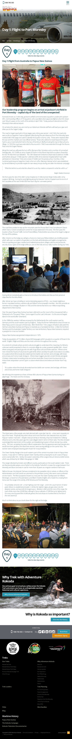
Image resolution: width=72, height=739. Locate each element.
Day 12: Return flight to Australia (56, 51)
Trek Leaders (7, 687)
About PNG (40, 704)
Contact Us (29, 632)
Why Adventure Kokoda (45, 661)
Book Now (63, 632)
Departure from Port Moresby (45, 699)
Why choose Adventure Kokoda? (16, 594)
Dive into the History (60, 620)
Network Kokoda (8, 734)
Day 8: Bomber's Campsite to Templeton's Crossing (38, 51)
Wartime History (10, 716)
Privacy (37, 732)
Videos (39, 683)
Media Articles (41, 681)
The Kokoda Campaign (10, 723)
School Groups (6, 674)
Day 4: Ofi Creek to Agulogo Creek (26, 51)
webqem (64, 732)
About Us (39, 664)
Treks (5, 657)
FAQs (4, 707)
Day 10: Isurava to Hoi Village (49, 51)
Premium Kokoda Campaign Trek (10, 671)
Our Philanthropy (41, 674)
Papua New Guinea (9, 720)
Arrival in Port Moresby (43, 694)
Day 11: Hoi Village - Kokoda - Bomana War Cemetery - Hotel (53, 51)
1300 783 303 (8, 2)
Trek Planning (42, 687)
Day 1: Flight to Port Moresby (15, 51)
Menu (67, 3)
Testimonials (40, 679)
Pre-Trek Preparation (42, 689)
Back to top (36, 628)
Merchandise (42, 707)
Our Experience (41, 671)
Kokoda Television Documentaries (14, 726)
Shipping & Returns (45, 732)
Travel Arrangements (42, 692)
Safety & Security (41, 676)
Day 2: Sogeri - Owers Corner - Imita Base (19, 51)
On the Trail (40, 697)
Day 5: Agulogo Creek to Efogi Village (30, 51)
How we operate (41, 669)
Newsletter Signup (61, 636)
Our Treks (5, 661)
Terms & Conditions (28, 732)
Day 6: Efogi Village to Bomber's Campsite (34, 51)
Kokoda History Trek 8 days (9, 667)
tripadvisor (12, 648)
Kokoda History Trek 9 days (9, 669)
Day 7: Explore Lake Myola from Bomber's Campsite (42, 51)
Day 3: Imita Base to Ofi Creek (23, 51)
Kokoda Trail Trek (6, 664)
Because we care (41, 667)
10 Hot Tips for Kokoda (43, 701)
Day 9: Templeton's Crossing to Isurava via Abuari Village (45, 51)
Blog (36, 632)
